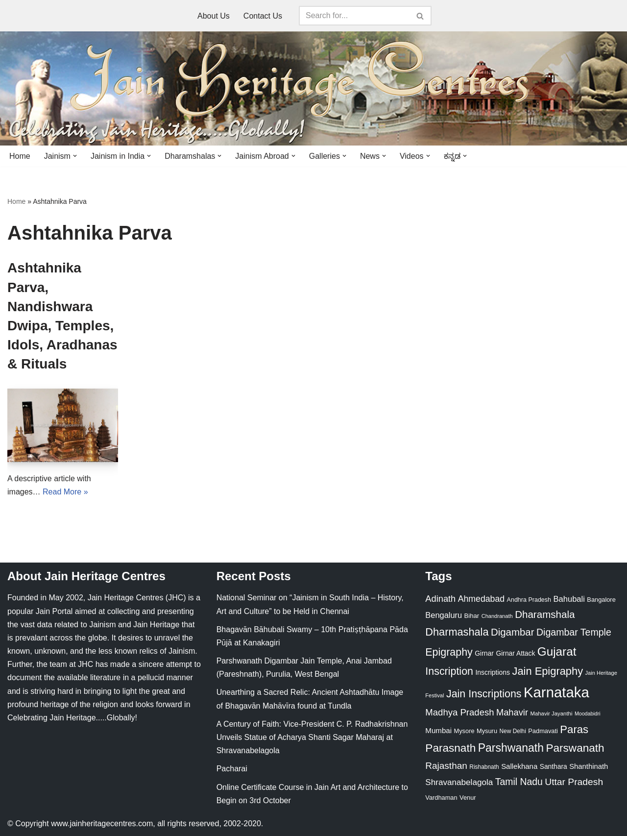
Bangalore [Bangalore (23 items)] (601, 599)
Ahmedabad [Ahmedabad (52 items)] (481, 599)
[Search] (354, 15)
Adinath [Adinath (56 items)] (440, 598)
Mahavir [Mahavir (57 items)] (512, 712)
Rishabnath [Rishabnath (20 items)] (484, 766)
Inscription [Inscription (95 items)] (449, 671)
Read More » (65, 492)
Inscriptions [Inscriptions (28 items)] (492, 672)
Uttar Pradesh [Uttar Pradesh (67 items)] (574, 782)
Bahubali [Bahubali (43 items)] (568, 599)
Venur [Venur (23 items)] (467, 797)
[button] (75, 156)
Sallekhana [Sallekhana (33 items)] (519, 766)
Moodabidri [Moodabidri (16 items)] (588, 713)
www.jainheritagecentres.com (102, 823)
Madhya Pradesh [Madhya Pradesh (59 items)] (459, 712)
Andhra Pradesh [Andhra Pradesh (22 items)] (529, 599)
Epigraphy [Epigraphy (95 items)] (448, 652)
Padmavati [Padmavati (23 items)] (543, 731)
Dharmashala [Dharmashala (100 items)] (456, 632)
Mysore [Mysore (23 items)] (464, 731)
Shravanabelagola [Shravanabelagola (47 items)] (459, 782)
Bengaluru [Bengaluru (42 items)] (443, 615)
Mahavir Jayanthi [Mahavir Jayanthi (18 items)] (551, 713)
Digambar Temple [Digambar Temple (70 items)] (573, 632)
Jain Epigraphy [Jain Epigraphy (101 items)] (547, 671)
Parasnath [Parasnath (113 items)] (450, 748)
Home (19, 156)
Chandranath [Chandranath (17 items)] (497, 616)
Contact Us (262, 16)
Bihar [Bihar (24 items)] (472, 615)
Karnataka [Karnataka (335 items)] (556, 692)
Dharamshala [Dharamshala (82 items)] (545, 614)
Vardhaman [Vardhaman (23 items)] (441, 797)
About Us (213, 16)
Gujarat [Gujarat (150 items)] (557, 651)
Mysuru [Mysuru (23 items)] (487, 731)
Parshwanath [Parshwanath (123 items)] (511, 747)
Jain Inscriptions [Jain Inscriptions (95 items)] (484, 694)
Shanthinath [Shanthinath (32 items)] (588, 766)
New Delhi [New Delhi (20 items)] (512, 731)
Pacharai (232, 768)
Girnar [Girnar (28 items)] (484, 653)
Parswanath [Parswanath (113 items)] (575, 748)
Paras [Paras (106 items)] (574, 729)
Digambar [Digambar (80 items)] (512, 632)
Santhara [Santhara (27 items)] (553, 766)
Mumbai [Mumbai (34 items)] (438, 730)
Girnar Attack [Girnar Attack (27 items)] (515, 653)
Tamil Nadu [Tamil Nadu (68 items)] (519, 781)
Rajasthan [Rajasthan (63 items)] (446, 766)
